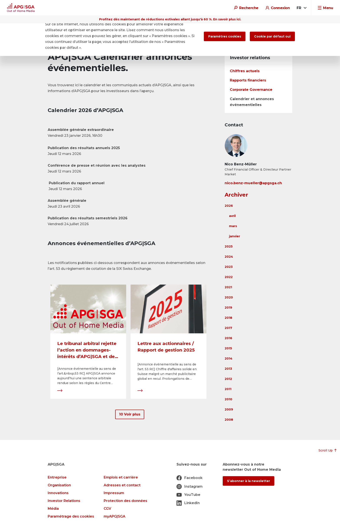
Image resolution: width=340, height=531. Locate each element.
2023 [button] (229, 267)
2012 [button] (228, 379)
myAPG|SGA (114, 516)
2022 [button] (229, 277)
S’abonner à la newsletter (248, 481)
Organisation (59, 485)
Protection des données (125, 501)
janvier (234, 236)
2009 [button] (229, 409)
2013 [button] (228, 369)
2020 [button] (229, 297)
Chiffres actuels (245, 71)
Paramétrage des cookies (71, 516)
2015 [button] (228, 348)
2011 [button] (228, 389)
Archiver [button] (236, 195)
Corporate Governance (251, 90)
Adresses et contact (122, 485)
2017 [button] (228, 328)
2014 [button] (228, 358)
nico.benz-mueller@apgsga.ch (253, 183)
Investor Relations (64, 501)
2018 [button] (228, 318)
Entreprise (57, 477)
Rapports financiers (248, 80)
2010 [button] (228, 399)
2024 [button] (229, 257)
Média (53, 509)
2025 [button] (229, 246)
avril (232, 216)
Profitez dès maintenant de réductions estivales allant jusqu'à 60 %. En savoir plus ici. (170, 19)
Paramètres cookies (224, 36)
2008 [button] (229, 420)
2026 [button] (229, 206)
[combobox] (301, 8)
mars (233, 226)
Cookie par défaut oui (272, 36)
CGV (107, 509)
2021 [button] (228, 287)
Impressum (114, 493)
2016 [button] (228, 338)
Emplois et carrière (121, 477)
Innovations (58, 493)
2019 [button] (228, 307)
